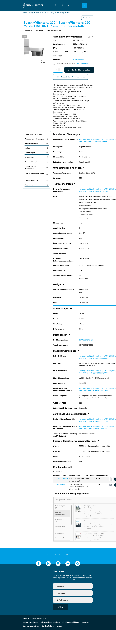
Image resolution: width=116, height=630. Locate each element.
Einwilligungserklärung (70, 623)
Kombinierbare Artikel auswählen (71, 77)
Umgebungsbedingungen (37, 139)
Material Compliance (37, 162)
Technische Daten (37, 144)
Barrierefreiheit (48, 626)
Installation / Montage (37, 134)
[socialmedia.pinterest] (77, 564)
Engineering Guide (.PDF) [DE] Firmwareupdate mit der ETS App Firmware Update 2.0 (94, 536)
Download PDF (79, 60)
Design (37, 148)
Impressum (86, 623)
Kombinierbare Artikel (57, 31)
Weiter (60, 607)
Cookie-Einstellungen (31, 623)
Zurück (87, 18)
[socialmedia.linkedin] (48, 564)
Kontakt (59, 626)
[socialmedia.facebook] (38, 564)
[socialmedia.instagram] (58, 564)
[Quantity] (58, 70)
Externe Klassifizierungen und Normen (37, 175)
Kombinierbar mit (37, 181)
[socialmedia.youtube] (67, 564)
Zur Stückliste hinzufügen (79, 70)
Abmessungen (37, 153)
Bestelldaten (37, 157)
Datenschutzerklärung (31, 626)
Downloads (41, 31)
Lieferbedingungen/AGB (50, 623)
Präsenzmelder (88, 521)
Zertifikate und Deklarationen (37, 168)
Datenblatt (29, 31)
